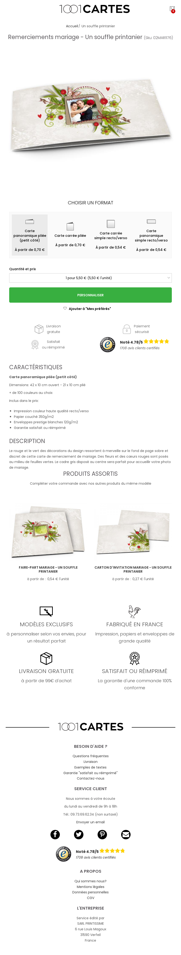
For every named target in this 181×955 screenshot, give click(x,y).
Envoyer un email (90, 822)
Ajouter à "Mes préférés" (87, 308)
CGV (90, 898)
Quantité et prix (22, 269)
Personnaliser (90, 295)
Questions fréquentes (91, 756)
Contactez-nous (90, 778)
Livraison (91, 761)
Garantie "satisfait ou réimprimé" (90, 773)
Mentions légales (90, 886)
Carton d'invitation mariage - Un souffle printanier (133, 569)
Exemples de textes (90, 767)
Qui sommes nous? (90, 881)
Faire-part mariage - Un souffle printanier (48, 569)
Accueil (72, 26)
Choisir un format (90, 202)
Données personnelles (90, 892)
